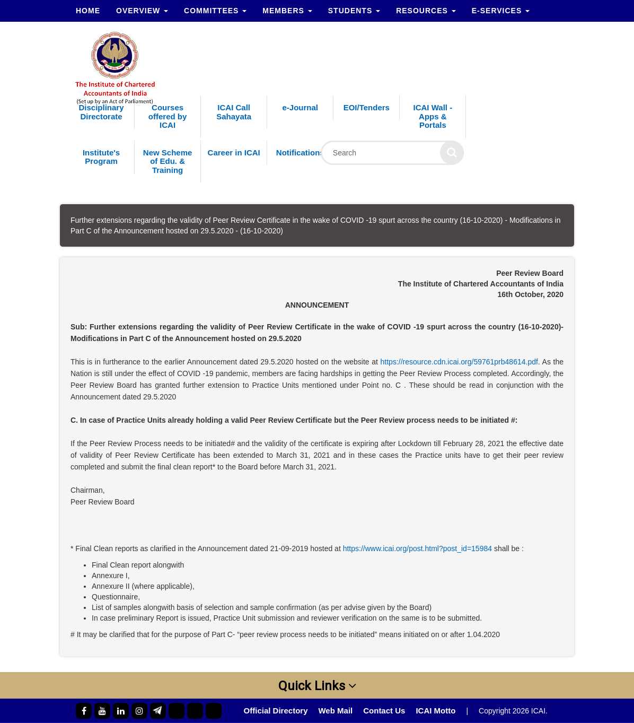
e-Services (501, 10)
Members (287, 10)
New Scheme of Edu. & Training (167, 161)
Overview (142, 10)
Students (354, 10)
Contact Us (384, 710)
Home (88, 10)
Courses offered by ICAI (167, 116)
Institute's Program (101, 157)
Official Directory (276, 710)
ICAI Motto (435, 710)
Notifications (300, 152)
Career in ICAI (234, 152)
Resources (426, 10)
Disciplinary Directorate (101, 112)
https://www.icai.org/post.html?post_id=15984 (417, 548)
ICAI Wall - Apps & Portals (433, 116)
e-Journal (300, 107)
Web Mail (335, 710)
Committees (215, 10)
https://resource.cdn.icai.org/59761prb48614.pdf (459, 362)
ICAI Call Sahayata (233, 112)
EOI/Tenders (367, 107)
